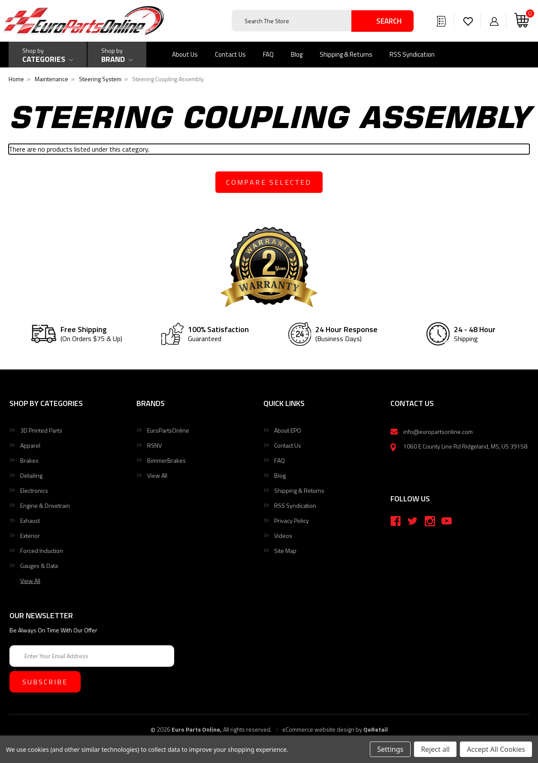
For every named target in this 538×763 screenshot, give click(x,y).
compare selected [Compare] (268, 182)
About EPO (287, 430)
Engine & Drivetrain (45, 505)
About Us (185, 54)
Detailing (31, 475)
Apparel (30, 445)
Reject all (435, 749)
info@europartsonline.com (438, 431)
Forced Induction (41, 550)
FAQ (268, 54)
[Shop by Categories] (48, 54)
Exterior (30, 535)
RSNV (154, 445)
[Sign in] (494, 20)
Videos (283, 535)
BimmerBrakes (166, 460)
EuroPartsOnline (168, 430)
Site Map (285, 550)
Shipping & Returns (346, 54)
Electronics (34, 490)
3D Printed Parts (41, 430)
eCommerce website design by (322, 729)
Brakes (29, 460)
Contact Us (230, 54)
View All (157, 475)
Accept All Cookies (496, 749)
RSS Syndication (412, 54)
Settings (390, 749)
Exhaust (30, 520)
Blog (296, 54)
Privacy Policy (291, 520)
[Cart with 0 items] (521, 21)
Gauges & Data (39, 565)
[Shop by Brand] (117, 54)
